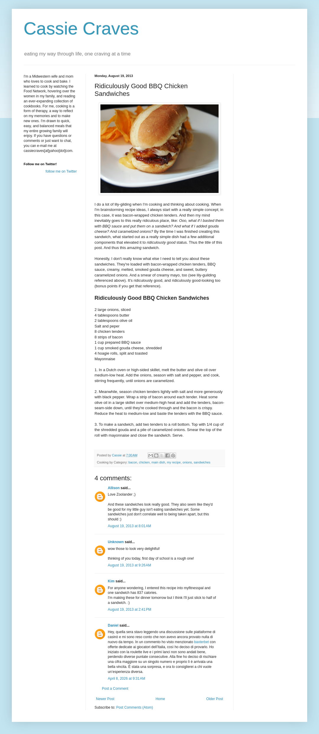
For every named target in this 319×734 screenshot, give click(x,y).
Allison (114, 488)
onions (187, 462)
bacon (132, 462)
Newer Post (105, 699)
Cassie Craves (81, 28)
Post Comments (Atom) (134, 707)
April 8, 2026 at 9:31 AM (126, 678)
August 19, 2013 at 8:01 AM (129, 526)
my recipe (174, 462)
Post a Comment (115, 689)
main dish (158, 462)
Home (160, 699)
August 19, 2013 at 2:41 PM (129, 609)
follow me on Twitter (61, 171)
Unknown (116, 542)
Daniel (113, 625)
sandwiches (202, 462)
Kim (111, 581)
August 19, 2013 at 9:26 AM (129, 565)
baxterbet (201, 642)
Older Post (214, 699)
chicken (144, 462)
